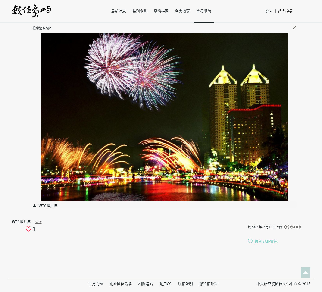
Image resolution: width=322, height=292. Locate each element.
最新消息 (118, 11)
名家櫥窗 (182, 11)
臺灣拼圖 (161, 11)
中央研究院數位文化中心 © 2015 (283, 284)
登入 (269, 11)
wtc (38, 222)
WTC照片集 (21, 222)
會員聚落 (203, 11)
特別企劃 (139, 11)
